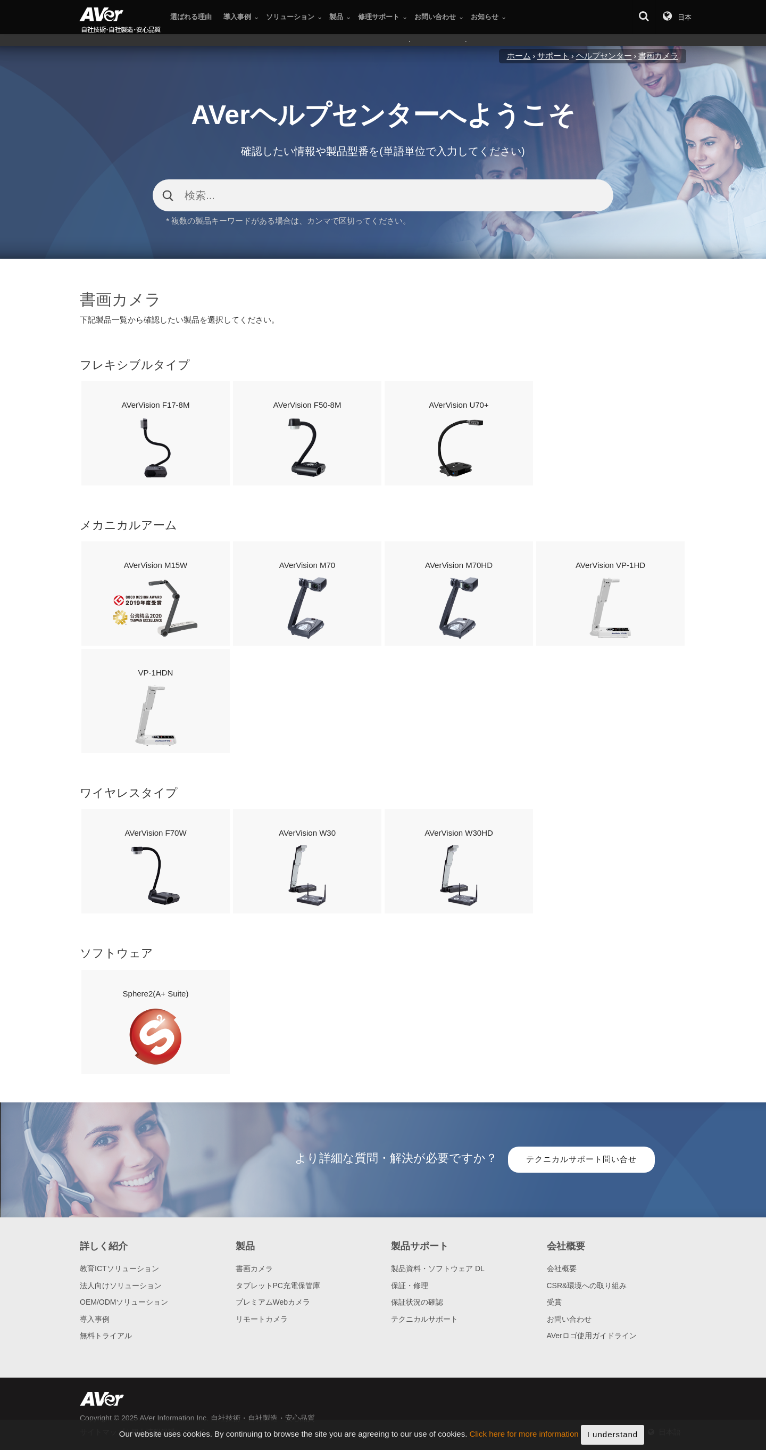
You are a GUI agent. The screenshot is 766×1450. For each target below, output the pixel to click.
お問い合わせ (569, 1319)
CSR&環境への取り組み (587, 1285)
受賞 (554, 1302)
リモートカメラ (262, 1319)
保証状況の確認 (417, 1302)
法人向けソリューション (121, 1285)
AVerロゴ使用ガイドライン (592, 1335)
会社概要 (562, 1268)
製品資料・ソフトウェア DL (438, 1268)
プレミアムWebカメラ (273, 1302)
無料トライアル (106, 1335)
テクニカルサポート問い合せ (581, 1159)
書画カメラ (254, 1268)
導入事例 (95, 1319)
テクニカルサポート (424, 1319)
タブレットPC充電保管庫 (278, 1285)
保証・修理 (409, 1285)
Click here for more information (524, 1441)
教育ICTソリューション (119, 1268)
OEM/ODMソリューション (124, 1302)
